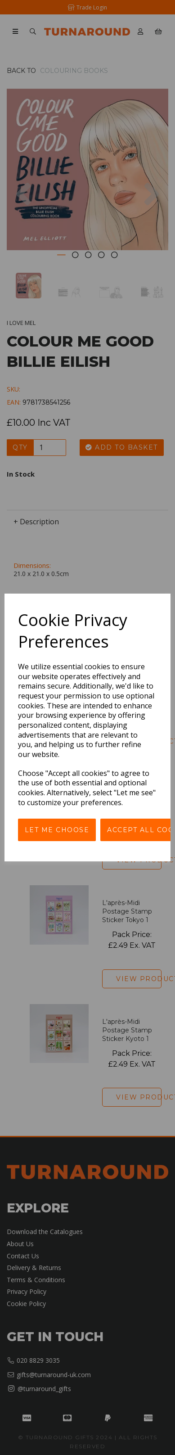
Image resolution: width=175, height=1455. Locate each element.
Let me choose (57, 830)
